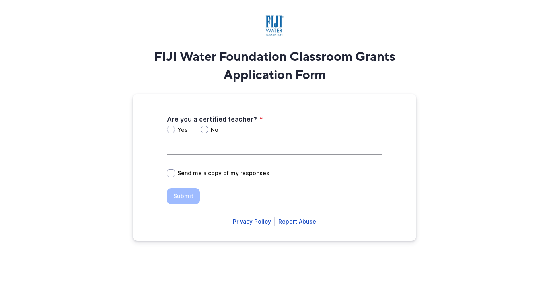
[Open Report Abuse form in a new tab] (297, 222)
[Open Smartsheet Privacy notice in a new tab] (251, 222)
